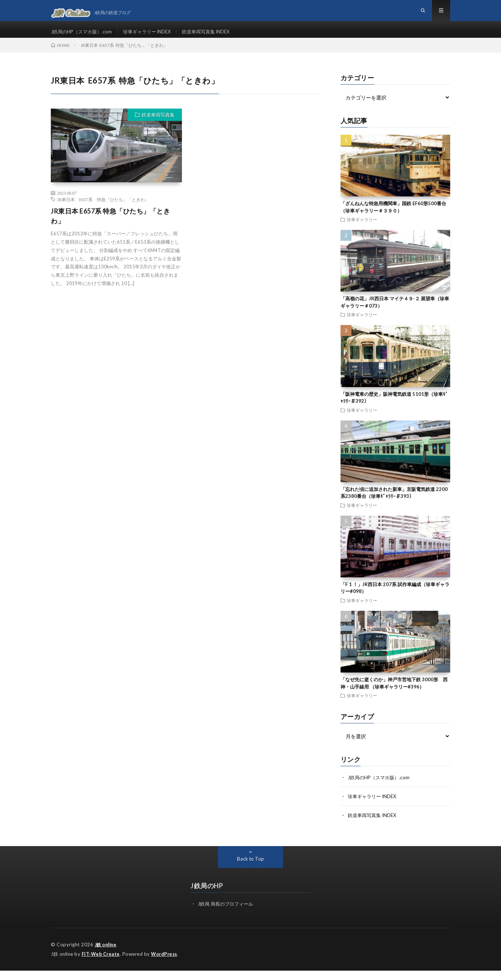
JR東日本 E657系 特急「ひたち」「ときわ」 (103, 209)
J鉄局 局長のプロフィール (227, 913)
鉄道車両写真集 (158, 124)
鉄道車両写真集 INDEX (217, 36)
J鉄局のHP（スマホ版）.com (83, 36)
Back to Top (250, 868)
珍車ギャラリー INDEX (153, 36)
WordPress (166, 963)
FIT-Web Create (101, 963)
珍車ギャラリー (362, 229)
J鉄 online (107, 953)
